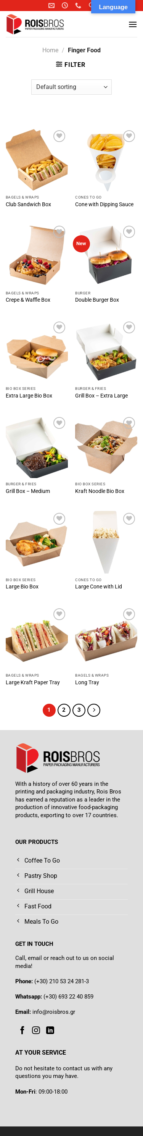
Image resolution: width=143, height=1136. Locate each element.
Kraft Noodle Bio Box (99, 491)
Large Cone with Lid (98, 586)
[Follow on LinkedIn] (50, 1031)
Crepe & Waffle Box (28, 300)
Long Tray (87, 682)
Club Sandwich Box (28, 204)
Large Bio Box (22, 586)
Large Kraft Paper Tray (33, 682)
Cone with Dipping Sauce (104, 204)
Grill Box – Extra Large (101, 396)
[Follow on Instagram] (36, 1031)
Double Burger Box (97, 300)
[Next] (93, 710)
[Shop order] (71, 87)
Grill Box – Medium (28, 491)
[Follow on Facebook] (22, 1031)
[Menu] (132, 24)
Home (50, 50)
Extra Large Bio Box (29, 396)
